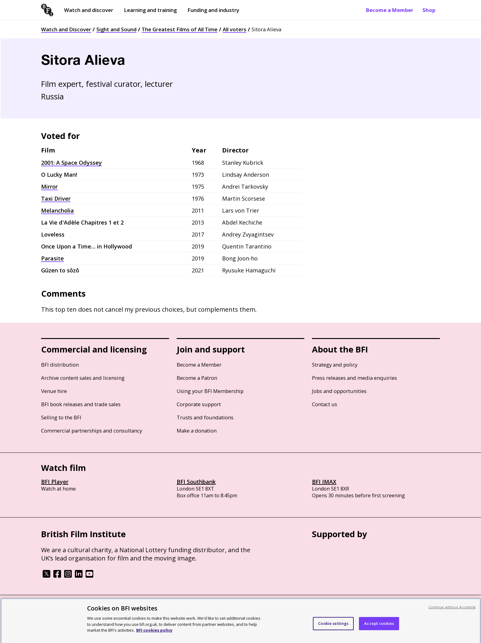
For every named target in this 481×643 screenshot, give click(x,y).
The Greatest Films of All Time (179, 29)
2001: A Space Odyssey (71, 162)
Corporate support (199, 404)
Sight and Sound (116, 29)
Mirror (49, 186)
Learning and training (150, 9)
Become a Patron (197, 377)
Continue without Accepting (452, 612)
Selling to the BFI (61, 417)
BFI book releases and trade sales (81, 404)
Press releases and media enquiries (354, 377)
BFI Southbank (196, 481)
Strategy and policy (334, 364)
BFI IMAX (324, 481)
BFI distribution (60, 364)
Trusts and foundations (205, 417)
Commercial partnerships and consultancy (91, 430)
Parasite (52, 258)
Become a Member (389, 9)
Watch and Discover (66, 29)
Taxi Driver (56, 198)
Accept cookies (379, 628)
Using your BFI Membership (210, 391)
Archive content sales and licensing (83, 377)
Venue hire (54, 391)
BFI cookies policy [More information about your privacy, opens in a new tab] (154, 635)
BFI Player (54, 481)
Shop (428, 9)
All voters (234, 29)
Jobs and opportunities (339, 391)
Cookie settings (333, 628)
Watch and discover (88, 9)
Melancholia (57, 210)
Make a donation (197, 430)
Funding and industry (213, 9)
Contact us (324, 404)
